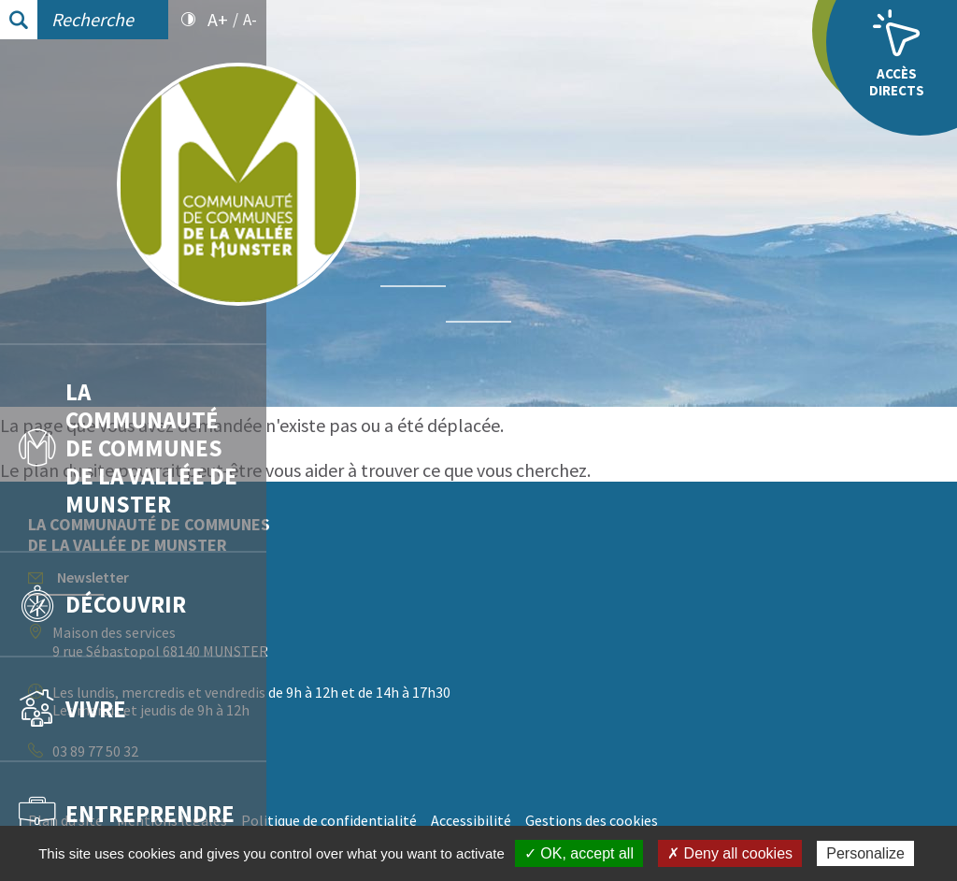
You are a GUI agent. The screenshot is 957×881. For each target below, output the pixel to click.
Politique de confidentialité (595, 820)
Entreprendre (127, 812)
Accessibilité (737, 820)
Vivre (72, 708)
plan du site (334, 470)
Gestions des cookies (858, 820)
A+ (217, 19)
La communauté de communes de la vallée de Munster (128, 447)
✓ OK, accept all (579, 853)
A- (250, 19)
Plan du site (331, 820)
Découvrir (102, 603)
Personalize (865, 853)
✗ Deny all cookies (730, 853)
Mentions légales (438, 820)
